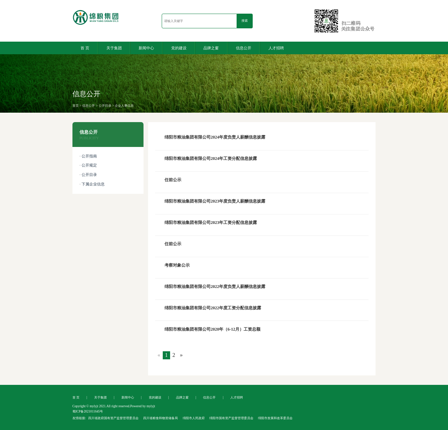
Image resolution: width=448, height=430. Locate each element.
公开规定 (89, 165)
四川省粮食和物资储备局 (160, 418)
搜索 (244, 20)
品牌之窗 (211, 48)
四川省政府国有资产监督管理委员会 (113, 418)
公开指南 (89, 156)
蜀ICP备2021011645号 (87, 411)
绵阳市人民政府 (194, 418)
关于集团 (114, 48)
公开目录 (105, 105)
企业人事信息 (124, 105)
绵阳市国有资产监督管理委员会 (231, 418)
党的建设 (179, 48)
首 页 (84, 48)
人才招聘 (276, 48)
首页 (75, 105)
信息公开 (243, 48)
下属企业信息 (93, 184)
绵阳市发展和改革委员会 (275, 418)
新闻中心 (146, 48)
